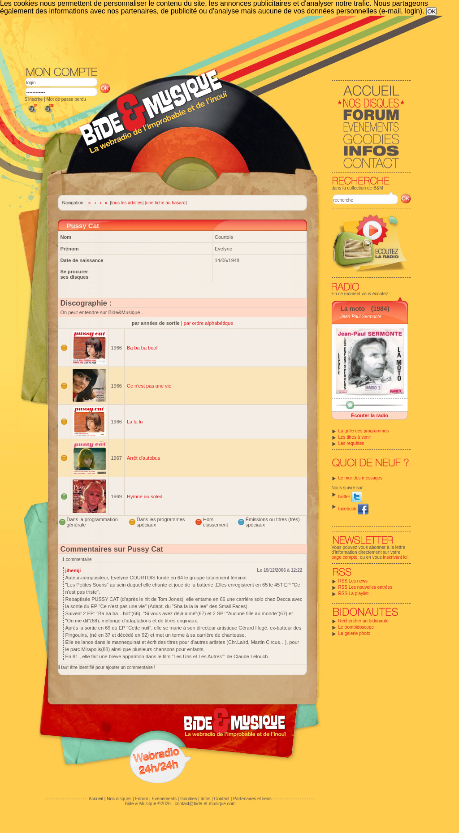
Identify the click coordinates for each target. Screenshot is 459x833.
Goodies (188, 798)
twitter (350, 496)
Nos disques (119, 798)
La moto (353, 308)
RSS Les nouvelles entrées (365, 587)
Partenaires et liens (252, 798)
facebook (353, 508)
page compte (345, 557)
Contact (221, 798)
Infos (206, 798)
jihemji (73, 570)
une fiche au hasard (166, 202)
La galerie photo (354, 633)
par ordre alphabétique (209, 323)
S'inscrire (34, 99)
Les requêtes (351, 443)
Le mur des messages (360, 477)
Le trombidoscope (356, 627)
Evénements (164, 798)
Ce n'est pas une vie (149, 385)
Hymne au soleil (144, 496)
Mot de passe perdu (66, 99)
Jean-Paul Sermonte (361, 316)
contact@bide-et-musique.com (205, 803)
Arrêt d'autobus (143, 458)
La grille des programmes (363, 430)
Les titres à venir (354, 437)
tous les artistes (126, 202)
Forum (141, 798)
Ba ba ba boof (142, 347)
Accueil (96, 798)
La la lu (135, 421)
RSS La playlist (353, 593)
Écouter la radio (369, 415)
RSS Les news (353, 580)
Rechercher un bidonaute (363, 620)
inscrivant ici (395, 557)
